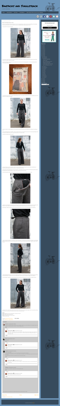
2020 (43, 52)
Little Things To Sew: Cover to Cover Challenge (35, 12)
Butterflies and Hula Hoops (46, 62)
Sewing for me (6, 319)
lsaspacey (6, 367)
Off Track (15, 12)
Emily (6, 338)
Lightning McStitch (10, 330)
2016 (43, 78)
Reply (6, 327)
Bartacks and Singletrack (20, 6)
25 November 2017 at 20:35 (18, 330)
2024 (43, 47)
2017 (43, 55)
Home (4, 12)
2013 (43, 82)
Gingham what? (45, 60)
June (44, 71)
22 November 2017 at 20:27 (11, 338)
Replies (7, 358)
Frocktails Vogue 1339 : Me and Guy (48, 63)
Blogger (34, 402)
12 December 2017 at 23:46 (18, 373)
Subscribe (50, 27)
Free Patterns (22, 12)
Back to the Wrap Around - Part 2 (47, 61)
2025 (43, 46)
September (44, 67)
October (44, 66)
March (44, 74)
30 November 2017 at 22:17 (18, 360)
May (43, 72)
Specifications (9, 12)
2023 (43, 48)
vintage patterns (11, 319)
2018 (43, 54)
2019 (43, 53)
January (44, 77)
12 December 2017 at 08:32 (12, 367)
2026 (43, 45)
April (44, 73)
